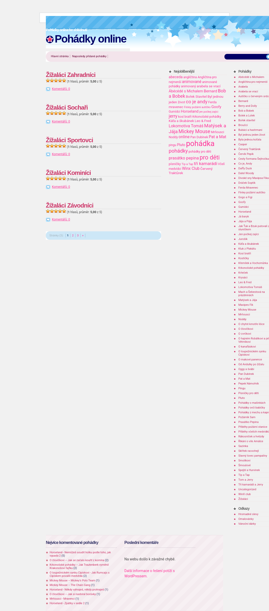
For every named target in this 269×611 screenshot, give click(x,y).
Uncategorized (247, 489)
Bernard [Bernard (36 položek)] (210, 91)
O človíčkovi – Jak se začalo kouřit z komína (77, 560)
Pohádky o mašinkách (251, 402)
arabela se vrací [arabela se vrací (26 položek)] (209, 86)
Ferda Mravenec (248, 187)
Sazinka (243, 446)
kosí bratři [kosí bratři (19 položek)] (184, 116)
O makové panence (250, 359)
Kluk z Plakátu (247, 248)
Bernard (243, 101)
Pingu (241, 388)
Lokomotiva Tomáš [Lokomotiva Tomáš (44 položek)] (186, 126)
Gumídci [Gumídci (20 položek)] (174, 111)
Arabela (243, 86)
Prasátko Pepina (248, 422)
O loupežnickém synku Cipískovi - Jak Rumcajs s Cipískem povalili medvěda (79, 574)
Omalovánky (246, 519)
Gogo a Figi (245, 197)
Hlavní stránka (60, 56)
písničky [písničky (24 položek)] (175, 164)
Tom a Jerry (245, 479)
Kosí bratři (244, 253)
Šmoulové (244, 465)
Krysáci (242, 277)
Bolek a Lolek (246, 115)
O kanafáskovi (247, 346)
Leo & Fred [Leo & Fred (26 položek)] (203, 121)
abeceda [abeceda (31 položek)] (176, 77)
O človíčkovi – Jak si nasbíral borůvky (73, 594)
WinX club (244, 494)
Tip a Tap (244, 475)
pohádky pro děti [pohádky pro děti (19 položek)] (200, 151)
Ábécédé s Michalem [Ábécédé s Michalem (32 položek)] (186, 91)
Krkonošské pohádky (251, 268)
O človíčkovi (245, 329)
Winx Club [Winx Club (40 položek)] (190, 168)
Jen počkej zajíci (248, 234)
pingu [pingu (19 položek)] (172, 145)
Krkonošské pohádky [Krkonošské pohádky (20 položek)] (206, 116)
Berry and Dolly (247, 106)
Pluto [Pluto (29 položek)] (181, 145)
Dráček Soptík (247, 183)
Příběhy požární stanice (252, 427)
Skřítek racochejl (248, 451)
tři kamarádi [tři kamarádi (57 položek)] (205, 163)
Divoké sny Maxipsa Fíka (253, 178)
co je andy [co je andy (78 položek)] (196, 102)
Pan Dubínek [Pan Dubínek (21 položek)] (199, 137)
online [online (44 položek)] (184, 136)
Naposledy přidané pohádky (89, 56)
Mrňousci (244, 314)
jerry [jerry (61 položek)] (173, 116)
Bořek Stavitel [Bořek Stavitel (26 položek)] (196, 96)
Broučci (243, 125)
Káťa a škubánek (248, 244)
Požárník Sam (247, 417)
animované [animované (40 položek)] (191, 81)
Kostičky (243, 258)
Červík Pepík (246, 154)
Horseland (244, 211)
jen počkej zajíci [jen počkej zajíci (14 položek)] (208, 111)
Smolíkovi (244, 460)
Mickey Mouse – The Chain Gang (70, 585)
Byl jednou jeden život (251, 134)
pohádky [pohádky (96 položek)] (178, 151)
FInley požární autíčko (251, 192)
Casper (242, 144)
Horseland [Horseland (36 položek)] (189, 111)
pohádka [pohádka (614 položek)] (200, 143)
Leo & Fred (245, 282)
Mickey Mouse (247, 309)
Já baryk (243, 216)
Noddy (242, 319)
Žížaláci (243, 499)
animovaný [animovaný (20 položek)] (188, 86)
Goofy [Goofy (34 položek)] (216, 107)
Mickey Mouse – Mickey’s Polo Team (72, 580)
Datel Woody (246, 173)
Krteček (243, 272)
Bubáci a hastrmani (250, 130)
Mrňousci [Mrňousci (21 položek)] (217, 132)
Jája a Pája (245, 221)
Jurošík (242, 239)
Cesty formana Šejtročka (253, 158)
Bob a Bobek (246, 110)
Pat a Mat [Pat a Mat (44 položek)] (217, 136)
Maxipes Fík (245, 305)
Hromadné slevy (248, 514)
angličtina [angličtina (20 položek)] (190, 77)
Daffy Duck (245, 168)
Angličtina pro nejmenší (252, 82)
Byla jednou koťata (249, 139)
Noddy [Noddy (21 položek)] (173, 137)
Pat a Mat (244, 378)
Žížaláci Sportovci (69, 140)
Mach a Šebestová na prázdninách (251, 293)
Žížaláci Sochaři (67, 107)
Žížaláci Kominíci (68, 172)
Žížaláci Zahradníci (70, 74)
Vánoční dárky (247, 523)
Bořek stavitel (246, 120)
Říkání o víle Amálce (250, 441)
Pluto (241, 398)
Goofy (242, 202)
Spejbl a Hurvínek (249, 470)
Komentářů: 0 (61, 89)
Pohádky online (90, 39)
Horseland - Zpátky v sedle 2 (67, 603)
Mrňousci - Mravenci (62, 598)
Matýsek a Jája (247, 300)
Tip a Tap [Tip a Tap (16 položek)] (187, 164)
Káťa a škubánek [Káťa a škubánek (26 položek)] (181, 121)
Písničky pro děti (248, 393)
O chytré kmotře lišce (251, 324)
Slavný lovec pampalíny (252, 455)
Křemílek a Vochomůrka (253, 263)
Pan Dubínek (246, 374)
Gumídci (243, 207)
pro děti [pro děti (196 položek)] (210, 157)
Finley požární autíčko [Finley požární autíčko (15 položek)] (197, 107)
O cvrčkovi (244, 333)
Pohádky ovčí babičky (251, 407)
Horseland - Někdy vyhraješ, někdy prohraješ (77, 589)
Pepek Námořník (248, 383)
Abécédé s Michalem (251, 77)
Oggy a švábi (246, 369)
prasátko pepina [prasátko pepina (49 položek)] (184, 158)
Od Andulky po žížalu (251, 364)
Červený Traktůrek (249, 149)
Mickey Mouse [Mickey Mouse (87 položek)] (194, 131)
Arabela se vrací (248, 91)
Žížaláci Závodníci (69, 205)
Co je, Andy (245, 163)
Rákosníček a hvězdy (251, 436)
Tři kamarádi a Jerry (250, 484)
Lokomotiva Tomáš (250, 287)
